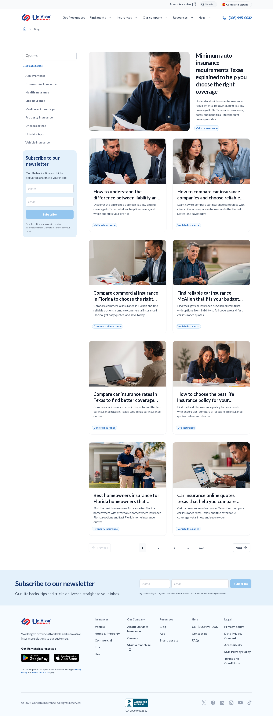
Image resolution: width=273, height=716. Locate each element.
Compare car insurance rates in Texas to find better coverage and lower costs (125, 400)
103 (202, 546)
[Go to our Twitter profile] (204, 702)
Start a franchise (183, 4)
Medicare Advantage (40, 109)
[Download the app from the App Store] (66, 658)
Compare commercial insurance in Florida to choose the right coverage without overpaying (125, 299)
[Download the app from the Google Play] (35, 658)
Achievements (35, 75)
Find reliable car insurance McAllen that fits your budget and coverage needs (208, 299)
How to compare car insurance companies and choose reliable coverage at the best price (208, 197)
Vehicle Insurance (37, 142)
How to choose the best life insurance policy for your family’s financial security (205, 400)
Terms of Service (40, 672)
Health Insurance (37, 92)
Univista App (34, 134)
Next (239, 547)
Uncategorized (35, 125)
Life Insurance (35, 100)
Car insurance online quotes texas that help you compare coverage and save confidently (208, 501)
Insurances (101, 619)
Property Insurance (39, 117)
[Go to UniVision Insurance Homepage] (36, 18)
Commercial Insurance (41, 84)
